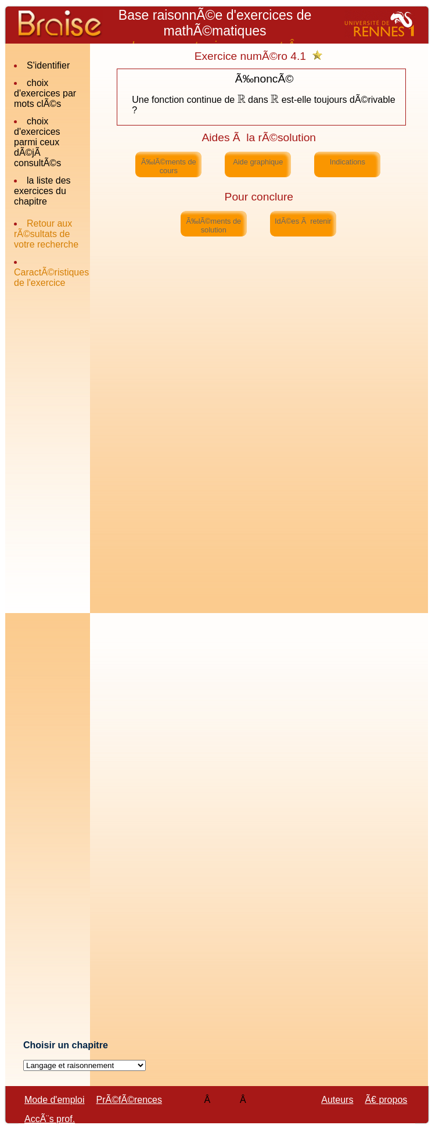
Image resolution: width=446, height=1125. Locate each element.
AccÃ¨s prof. (49, 1119)
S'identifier (48, 65)
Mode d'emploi (54, 1100)
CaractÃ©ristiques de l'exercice (51, 277)
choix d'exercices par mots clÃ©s (45, 93)
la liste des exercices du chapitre (42, 190)
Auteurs (337, 1100)
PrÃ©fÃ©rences (129, 1100)
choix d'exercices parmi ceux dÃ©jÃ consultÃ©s (37, 142)
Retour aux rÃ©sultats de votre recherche (46, 233)
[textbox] (242, 100)
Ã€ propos (386, 1100)
